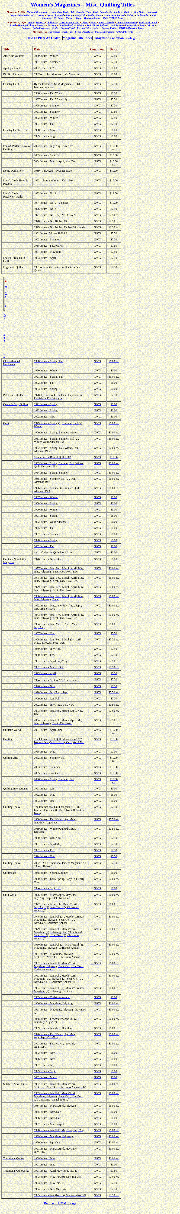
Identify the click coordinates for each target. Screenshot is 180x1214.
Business (41, 25)
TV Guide (58, 18)
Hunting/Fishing (26, 25)
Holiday (131, 15)
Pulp (142, 25)
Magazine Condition (115, 38)
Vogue (79, 18)
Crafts (55, 28)
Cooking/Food (68, 28)
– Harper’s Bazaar (91, 18)
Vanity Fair (80, 15)
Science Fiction (109, 28)
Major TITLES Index (113, 18)
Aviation (80, 25)
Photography (131, 25)
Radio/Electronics (41, 28)
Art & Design (116, 25)
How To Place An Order (43, 38)
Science (150, 25)
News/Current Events (69, 22)
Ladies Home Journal (114, 15)
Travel (13, 25)
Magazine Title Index (77, 38)
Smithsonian (143, 15)
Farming (52, 25)
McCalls (6, 296)
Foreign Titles (84, 28)
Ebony (69, 15)
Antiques (26, 28)
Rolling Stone (94, 15)
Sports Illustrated (55, 15)
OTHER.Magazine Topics (131, 28)
